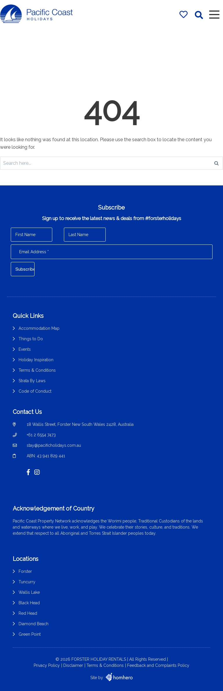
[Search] (216, 163)
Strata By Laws (32, 380)
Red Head (28, 613)
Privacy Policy (47, 665)
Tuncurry (27, 582)
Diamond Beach (33, 623)
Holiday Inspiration (36, 359)
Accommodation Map (39, 328)
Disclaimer (73, 665)
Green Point (30, 634)
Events (25, 349)
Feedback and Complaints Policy (158, 665)
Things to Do (31, 338)
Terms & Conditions (37, 370)
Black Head (29, 602)
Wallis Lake (29, 592)
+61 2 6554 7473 (41, 435)
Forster (25, 571)
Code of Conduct (35, 391)
